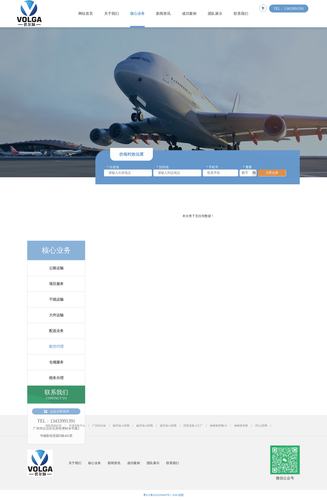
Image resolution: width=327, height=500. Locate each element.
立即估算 (272, 174)
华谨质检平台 (77, 425)
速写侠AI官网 (168, 425)
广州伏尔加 (99, 425)
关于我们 (112, 13)
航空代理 (56, 405)
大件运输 (56, 373)
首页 (115, 206)
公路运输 (56, 326)
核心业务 (138, 13)
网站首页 (86, 13)
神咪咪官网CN (218, 425)
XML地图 (178, 495)
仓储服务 (56, 420)
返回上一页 (292, 206)
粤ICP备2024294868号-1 (157, 495)
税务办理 (56, 436)
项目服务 (56, 342)
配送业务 (56, 389)
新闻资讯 (164, 13)
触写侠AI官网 (144, 425)
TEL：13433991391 (291, 13)
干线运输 (56, 358)
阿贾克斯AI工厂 (193, 425)
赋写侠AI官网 (121, 425)
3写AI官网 (261, 425)
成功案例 (190, 13)
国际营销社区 (53, 425)
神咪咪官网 (241, 425)
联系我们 (242, 13)
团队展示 (216, 13)
